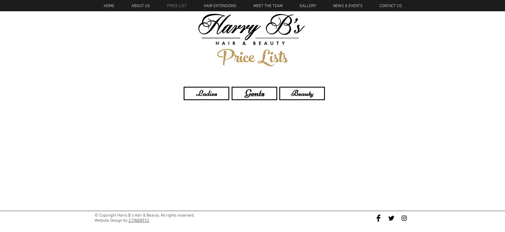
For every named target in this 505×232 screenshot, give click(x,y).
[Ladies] (206, 93)
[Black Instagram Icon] (404, 218)
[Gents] (254, 93)
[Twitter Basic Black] (391, 218)
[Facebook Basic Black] (378, 218)
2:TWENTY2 (139, 220)
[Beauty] (302, 93)
